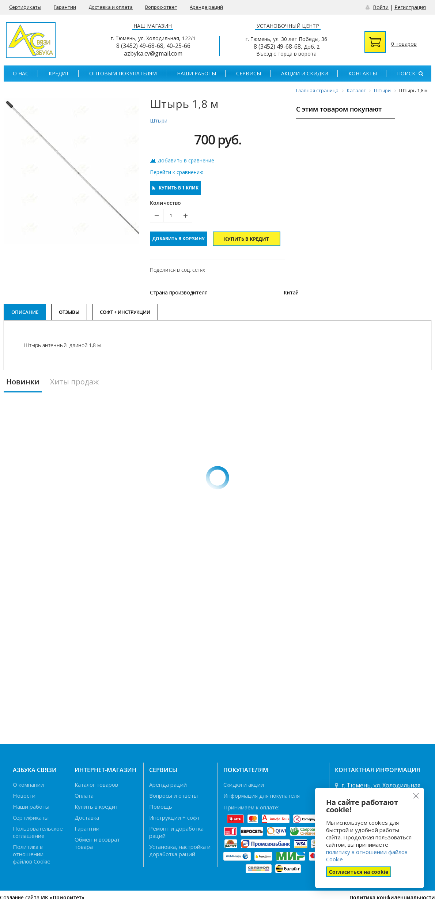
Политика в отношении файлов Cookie (31, 854)
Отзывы (69, 312)
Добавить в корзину (178, 239)
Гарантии (65, 7)
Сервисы (248, 73)
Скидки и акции (243, 784)
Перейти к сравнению (177, 172)
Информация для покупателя (261, 795)
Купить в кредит (246, 239)
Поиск (410, 73)
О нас (21, 73)
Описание (24, 312)
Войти (381, 7)
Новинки (22, 382)
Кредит (59, 73)
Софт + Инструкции (125, 312)
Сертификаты (25, 7)
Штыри (158, 120)
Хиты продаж (74, 382)
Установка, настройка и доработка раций (180, 850)
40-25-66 (178, 46)
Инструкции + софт (174, 817)
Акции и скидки (304, 73)
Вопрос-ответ (161, 7)
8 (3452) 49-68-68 (139, 46)
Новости (24, 795)
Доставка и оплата (110, 7)
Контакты (362, 73)
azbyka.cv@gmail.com (153, 53)
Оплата (84, 795)
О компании (28, 784)
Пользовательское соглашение (38, 832)
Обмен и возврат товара (97, 843)
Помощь (160, 806)
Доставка (87, 817)
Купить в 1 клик (175, 188)
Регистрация (410, 7)
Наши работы (196, 73)
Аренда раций (206, 7)
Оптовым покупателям (123, 73)
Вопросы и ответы (173, 795)
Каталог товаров (96, 784)
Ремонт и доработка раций (176, 832)
